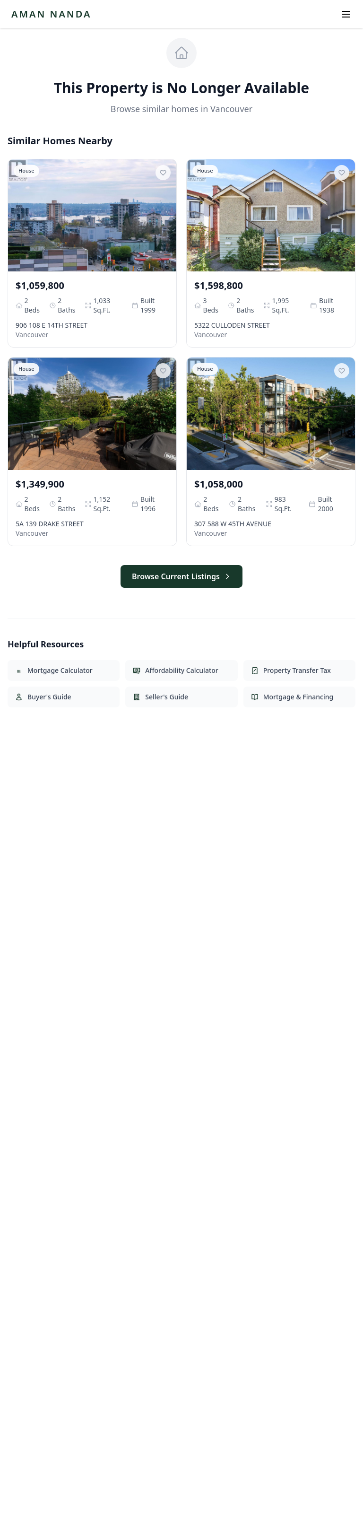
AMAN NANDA (51, 14)
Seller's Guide (160, 696)
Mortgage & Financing (292, 696)
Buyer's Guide (43, 696)
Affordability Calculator (175, 670)
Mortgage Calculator (54, 670)
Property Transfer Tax (291, 670)
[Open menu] (346, 14)
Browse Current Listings (181, 576)
